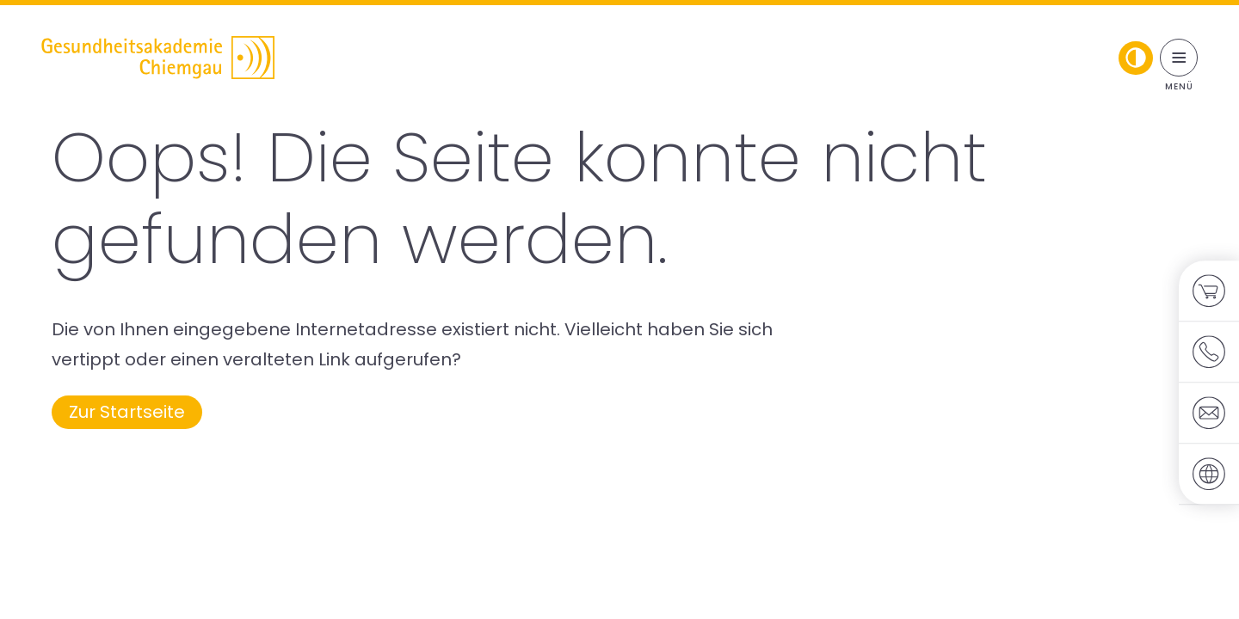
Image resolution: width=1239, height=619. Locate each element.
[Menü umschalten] (1179, 58)
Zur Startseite (127, 412)
